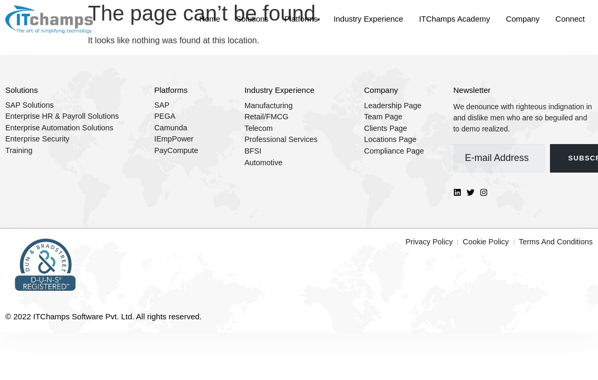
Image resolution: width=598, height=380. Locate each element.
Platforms (300, 18)
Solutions (251, 18)
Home (208, 18)
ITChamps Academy (454, 18)
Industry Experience (368, 18)
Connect (570, 18)
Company (522, 18)
